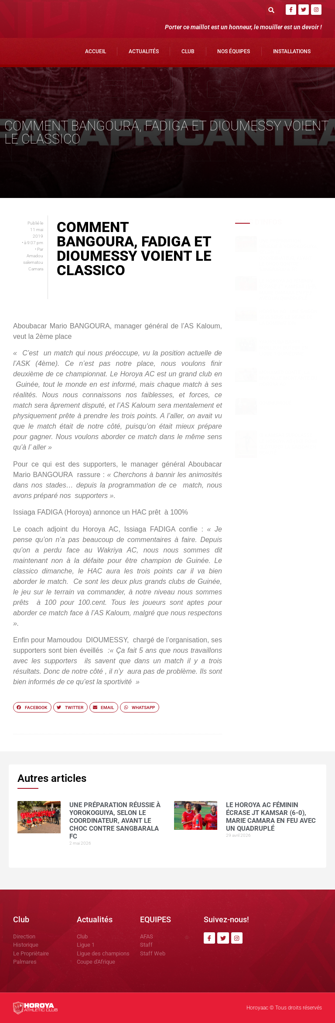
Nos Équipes (233, 51)
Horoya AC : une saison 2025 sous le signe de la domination (288, 317)
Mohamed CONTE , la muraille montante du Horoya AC (288, 378)
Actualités (144, 51)
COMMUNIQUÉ (275, 403)
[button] (271, 9)
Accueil (95, 51)
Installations (292, 51)
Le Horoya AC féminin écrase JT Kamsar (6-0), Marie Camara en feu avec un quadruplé (288, 289)
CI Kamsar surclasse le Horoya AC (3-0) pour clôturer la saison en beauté (288, 444)
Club (188, 51)
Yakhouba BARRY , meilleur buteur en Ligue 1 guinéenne (283, 347)
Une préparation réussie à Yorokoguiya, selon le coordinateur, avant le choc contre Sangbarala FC (288, 255)
